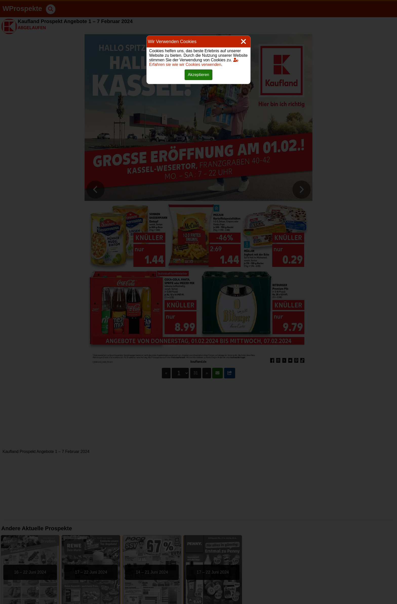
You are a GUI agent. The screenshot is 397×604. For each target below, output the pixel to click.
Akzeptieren (198, 74)
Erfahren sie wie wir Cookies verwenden (193, 62)
